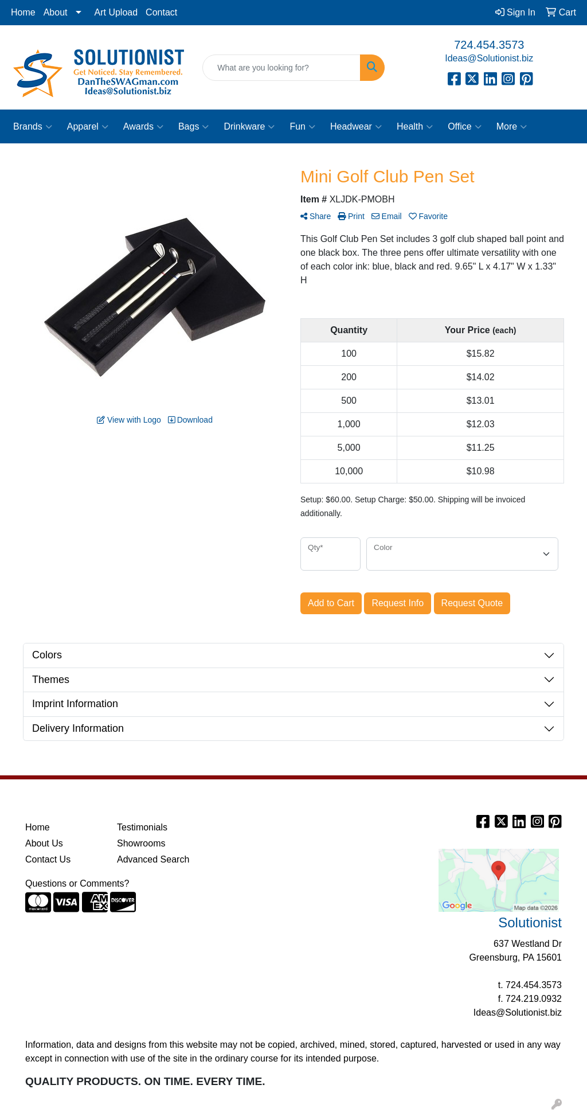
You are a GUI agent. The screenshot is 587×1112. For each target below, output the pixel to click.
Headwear (356, 127)
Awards (143, 127)
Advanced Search (153, 859)
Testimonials (142, 827)
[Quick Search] (281, 67)
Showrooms (141, 843)
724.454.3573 (489, 44)
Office (465, 127)
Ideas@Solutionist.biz (489, 58)
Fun (302, 127)
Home (23, 12)
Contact (161, 12)
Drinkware (249, 127)
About (56, 12)
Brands (32, 127)
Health (415, 127)
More (511, 127)
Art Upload (116, 12)
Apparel (87, 127)
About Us (44, 843)
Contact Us (48, 859)
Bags (193, 127)
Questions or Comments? (77, 883)
